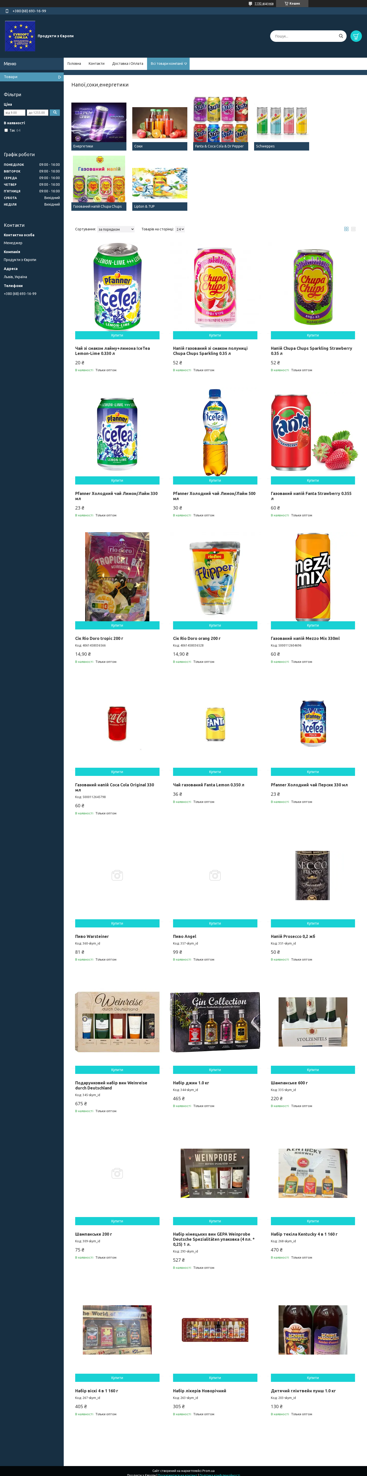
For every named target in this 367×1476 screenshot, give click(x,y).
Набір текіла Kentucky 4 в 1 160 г (304, 1229)
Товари (10, 77)
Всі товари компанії (167, 63)
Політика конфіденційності (220, 1471)
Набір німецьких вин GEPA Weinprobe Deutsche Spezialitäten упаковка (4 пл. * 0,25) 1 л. (214, 1234)
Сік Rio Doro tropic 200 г (99, 634)
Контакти (96, 63)
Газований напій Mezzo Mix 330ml (305, 634)
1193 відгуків (264, 3)
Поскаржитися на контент (177, 1471)
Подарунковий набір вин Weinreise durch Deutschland (111, 1081)
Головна (74, 63)
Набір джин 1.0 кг (191, 1078)
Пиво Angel (184, 932)
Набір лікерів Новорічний (199, 1386)
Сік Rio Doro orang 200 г (197, 634)
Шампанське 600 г (289, 1078)
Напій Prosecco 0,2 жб (293, 932)
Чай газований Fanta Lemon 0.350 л (208, 780)
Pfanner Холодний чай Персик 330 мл (309, 780)
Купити (117, 331)
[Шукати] (341, 36)
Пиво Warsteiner (92, 932)
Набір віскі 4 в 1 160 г (96, 1386)
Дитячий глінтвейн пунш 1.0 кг (303, 1386)
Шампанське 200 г (93, 1229)
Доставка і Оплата (127, 63)
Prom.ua (208, 1466)
